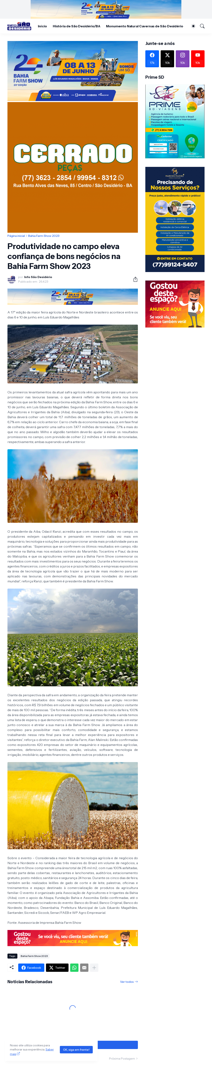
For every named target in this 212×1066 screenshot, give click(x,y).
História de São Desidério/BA (76, 26)
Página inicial (16, 236)
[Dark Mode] (191, 26)
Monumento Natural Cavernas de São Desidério (144, 26)
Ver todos (127, 982)
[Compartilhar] (134, 279)
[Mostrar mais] (94, 968)
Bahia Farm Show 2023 (43, 236)
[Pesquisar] (200, 26)
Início (42, 26)
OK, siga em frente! (76, 1050)
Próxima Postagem (122, 1058)
